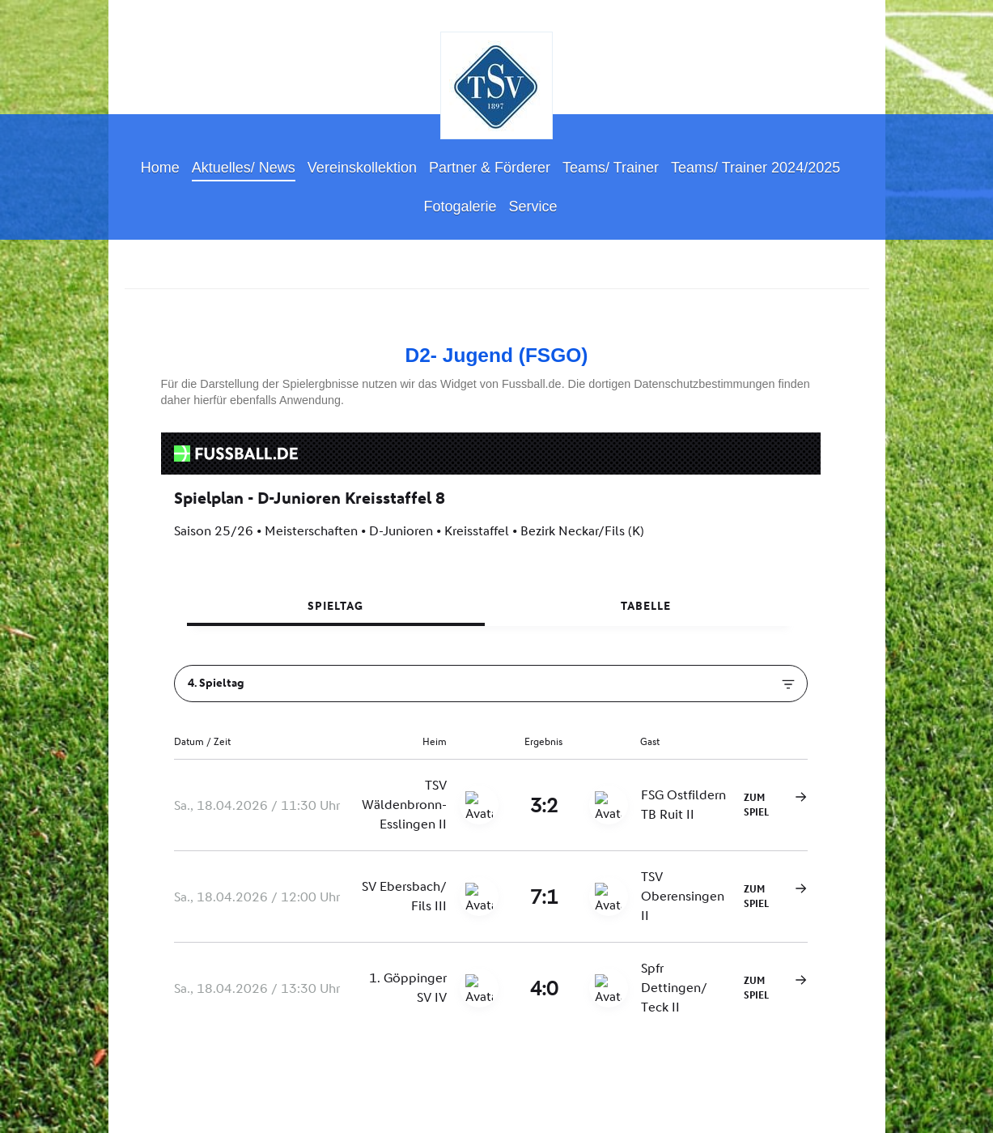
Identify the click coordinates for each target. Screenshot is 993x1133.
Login (856, 1093)
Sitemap (228, 1095)
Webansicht (842, 1108)
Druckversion (164, 1095)
